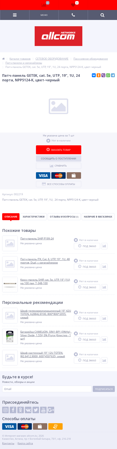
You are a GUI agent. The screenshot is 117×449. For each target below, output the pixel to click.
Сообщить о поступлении (58, 158)
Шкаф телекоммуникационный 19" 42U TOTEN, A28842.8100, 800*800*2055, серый (45, 314)
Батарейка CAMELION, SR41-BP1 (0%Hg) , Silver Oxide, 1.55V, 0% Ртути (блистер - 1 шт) (46, 335)
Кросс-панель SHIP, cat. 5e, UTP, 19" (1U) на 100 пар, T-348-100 (45, 281)
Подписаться (104, 389)
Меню (44, 14)
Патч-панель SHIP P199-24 (37, 238)
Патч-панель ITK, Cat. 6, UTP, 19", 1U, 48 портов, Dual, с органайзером (45, 260)
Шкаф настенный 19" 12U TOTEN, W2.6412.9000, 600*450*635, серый (42, 354)
